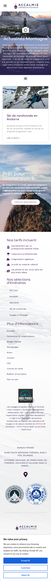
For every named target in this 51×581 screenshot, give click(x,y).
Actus (9, 352)
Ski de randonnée (18, 309)
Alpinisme (14, 303)
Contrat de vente (15, 369)
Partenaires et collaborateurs (20, 336)
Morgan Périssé (14, 342)
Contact (10, 358)
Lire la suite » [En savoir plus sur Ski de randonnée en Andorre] (13, 138)
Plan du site (12, 379)
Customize (25, 568)
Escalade (14, 296)
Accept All (25, 561)
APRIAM (39, 424)
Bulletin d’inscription (17, 374)
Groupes (11, 331)
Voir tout (14, 290)
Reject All (25, 575)
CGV (9, 363)
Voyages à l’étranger (19, 315)
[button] (5, 6)
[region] (25, 558)
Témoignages (12, 347)
